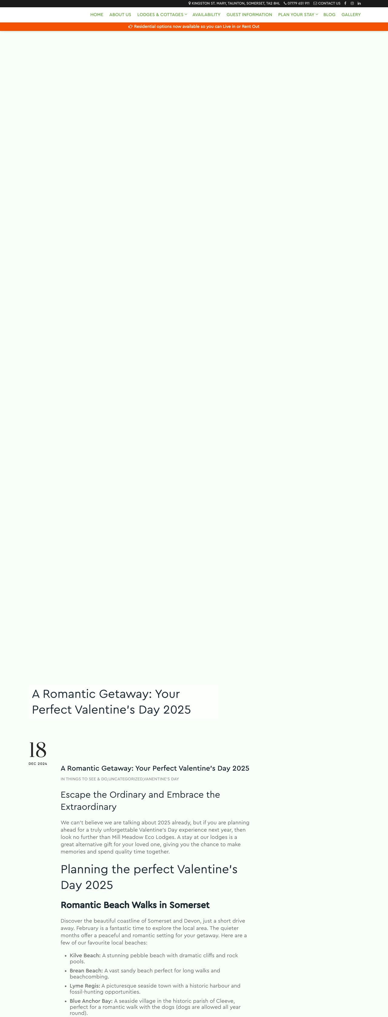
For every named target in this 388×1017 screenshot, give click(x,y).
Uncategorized (126, 779)
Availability (206, 14)
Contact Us (329, 3)
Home (96, 14)
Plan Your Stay (296, 14)
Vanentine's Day (161, 779)
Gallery (351, 14)
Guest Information (249, 14)
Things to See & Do (86, 779)
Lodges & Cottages (160, 14)
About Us (120, 14)
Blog (329, 14)
